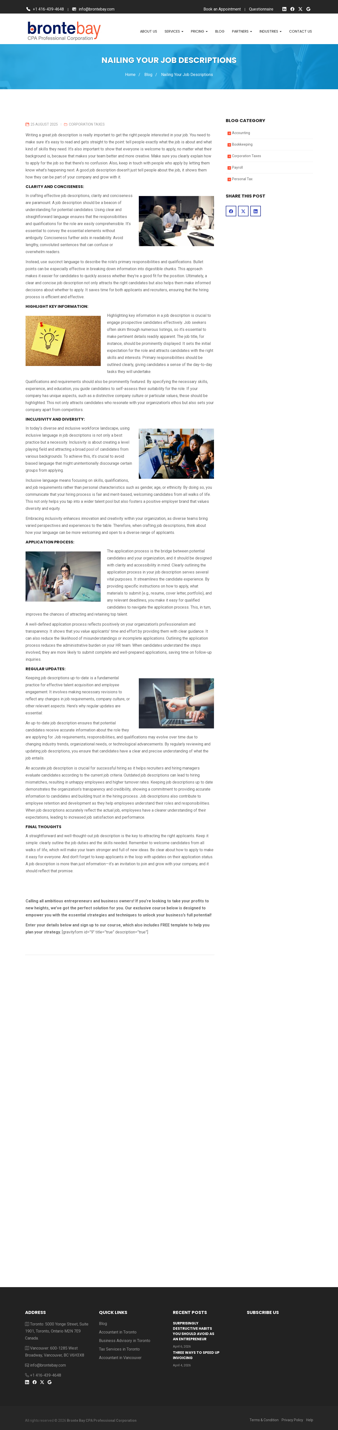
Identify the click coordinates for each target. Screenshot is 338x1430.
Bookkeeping (242, 144)
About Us (148, 31)
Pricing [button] (199, 31)
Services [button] (174, 31)
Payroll (237, 167)
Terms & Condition (264, 1420)
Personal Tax (242, 179)
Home (130, 74)
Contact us (300, 31)
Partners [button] (242, 31)
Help (309, 1420)
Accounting (241, 133)
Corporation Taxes (87, 124)
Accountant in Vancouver (120, 1357)
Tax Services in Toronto (119, 1349)
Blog (219, 31)
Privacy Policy (292, 1420)
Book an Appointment (222, 9)
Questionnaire (261, 9)
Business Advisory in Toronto (124, 1340)
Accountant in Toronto (118, 1332)
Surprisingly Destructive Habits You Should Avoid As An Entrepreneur (193, 1331)
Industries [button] (271, 31)
